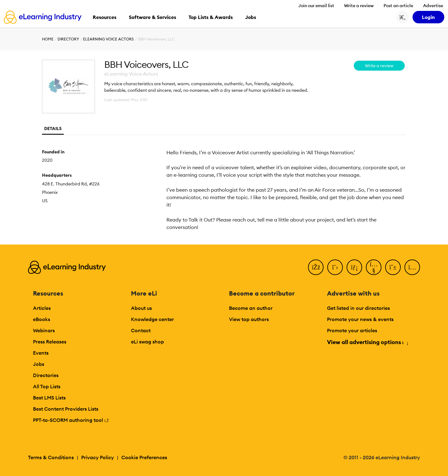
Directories (45, 375)
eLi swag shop (147, 341)
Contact (141, 330)
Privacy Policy (97, 457)
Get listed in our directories (358, 308)
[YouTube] (373, 267)
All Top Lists (46, 386)
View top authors (249, 319)
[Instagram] (412, 267)
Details (53, 128)
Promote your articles (352, 330)
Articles (42, 308)
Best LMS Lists (49, 397)
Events (41, 353)
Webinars (44, 330)
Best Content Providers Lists (65, 409)
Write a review (359, 5)
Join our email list (316, 5)
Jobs (38, 364)
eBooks (41, 319)
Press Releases (49, 341)
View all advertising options (367, 342)
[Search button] (402, 17)
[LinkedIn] (354, 267)
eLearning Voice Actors (108, 39)
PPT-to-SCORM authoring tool (71, 420)
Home (48, 39)
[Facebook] (316, 267)
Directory (68, 39)
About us (141, 308)
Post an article (398, 5)
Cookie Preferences (144, 457)
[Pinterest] (393, 267)
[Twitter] (335, 267)
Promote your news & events (360, 319)
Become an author (251, 308)
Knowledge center (152, 319)
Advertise (433, 5)
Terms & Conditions (51, 457)
